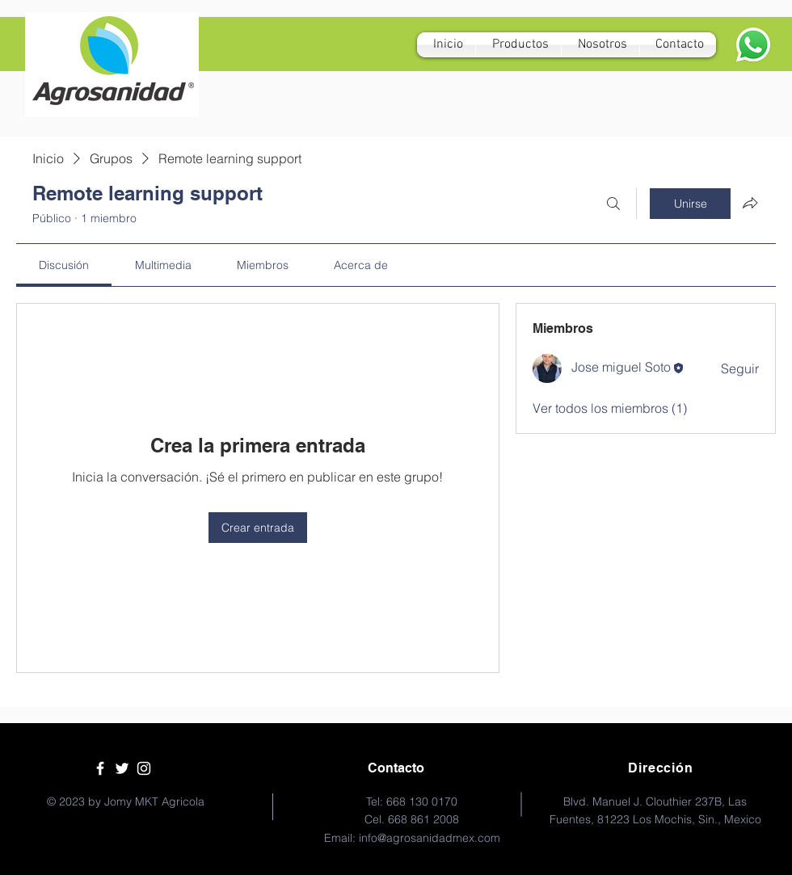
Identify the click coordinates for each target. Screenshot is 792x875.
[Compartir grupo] (750, 202)
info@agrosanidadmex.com (429, 838)
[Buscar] (613, 203)
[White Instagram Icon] (144, 768)
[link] (64, 265)
